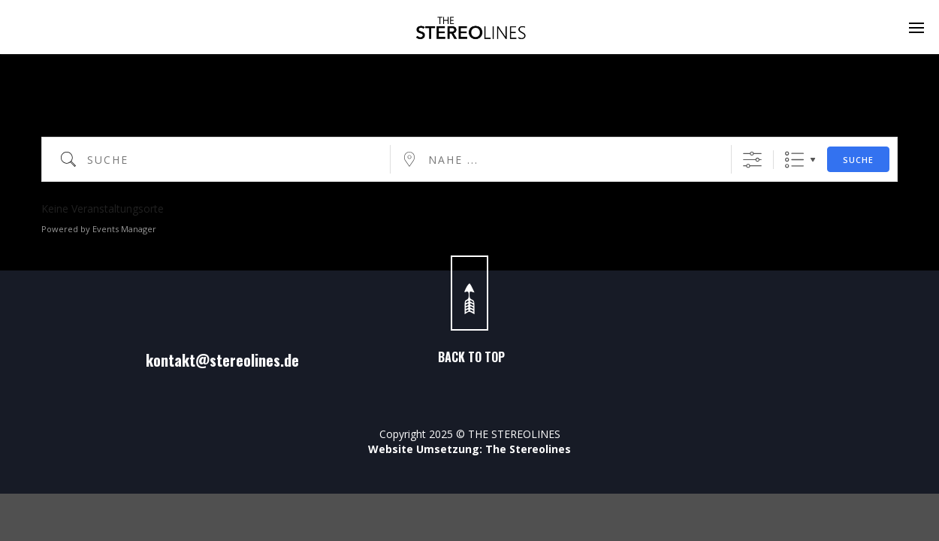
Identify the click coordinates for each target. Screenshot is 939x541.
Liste (794, 159)
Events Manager (124, 228)
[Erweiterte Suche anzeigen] (752, 159)
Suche (858, 159)
